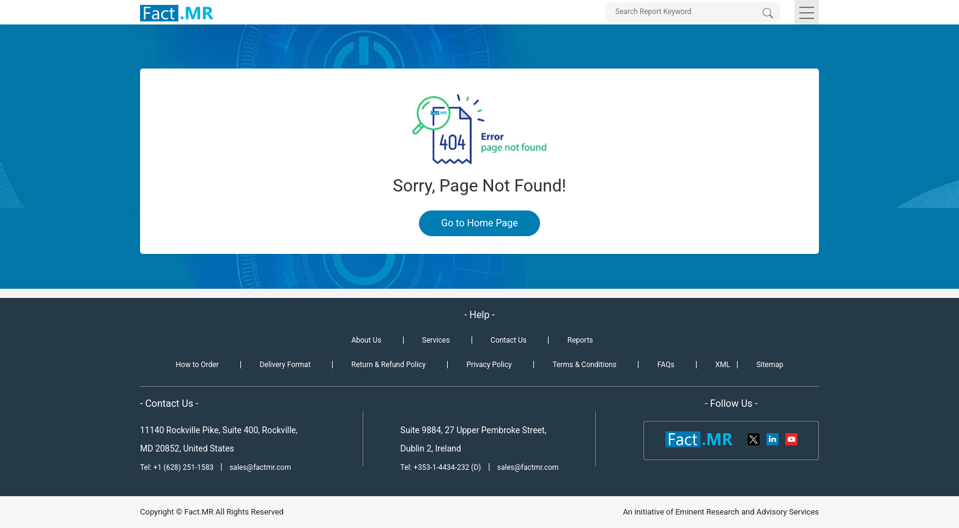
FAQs (666, 364)
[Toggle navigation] (806, 12)
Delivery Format (284, 364)
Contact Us (509, 340)
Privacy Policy (489, 364)
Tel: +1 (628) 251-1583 (177, 467)
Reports (580, 340)
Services (436, 340)
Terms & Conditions (584, 364)
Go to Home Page (479, 223)
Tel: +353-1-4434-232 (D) (441, 467)
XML (722, 364)
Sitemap (770, 364)
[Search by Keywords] (692, 12)
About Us (366, 340)
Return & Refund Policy (389, 364)
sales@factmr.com (260, 467)
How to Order (197, 364)
